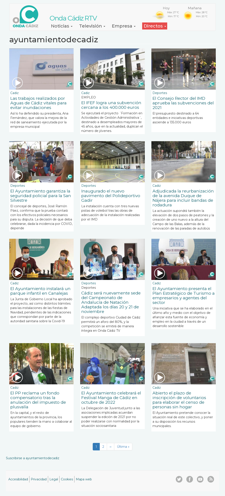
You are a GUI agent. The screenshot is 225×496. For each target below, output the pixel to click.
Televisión (92, 26)
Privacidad (39, 479)
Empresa (124, 26)
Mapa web (84, 479)
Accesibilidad (18, 479)
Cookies (67, 479)
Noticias (62, 26)
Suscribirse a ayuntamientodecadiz (32, 458)
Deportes (159, 93)
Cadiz (14, 93)
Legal (53, 479)
